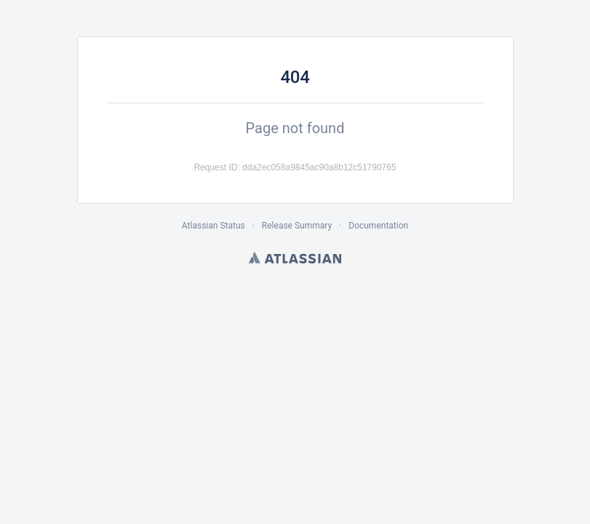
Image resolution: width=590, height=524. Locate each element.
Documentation (378, 226)
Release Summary (297, 226)
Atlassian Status (213, 226)
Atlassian (295, 257)
